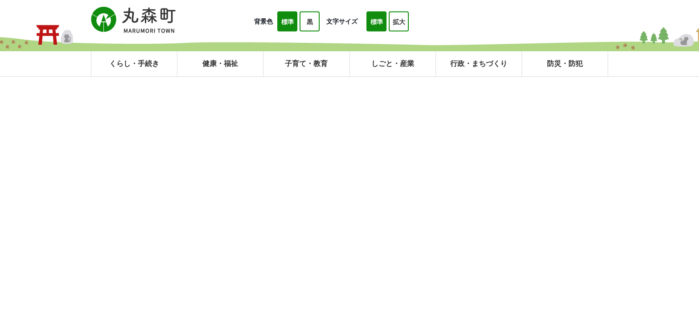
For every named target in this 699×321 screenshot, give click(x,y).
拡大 (399, 21)
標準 (287, 21)
